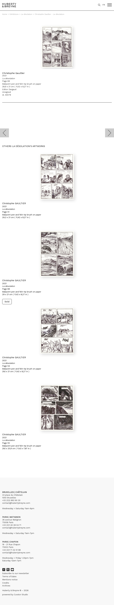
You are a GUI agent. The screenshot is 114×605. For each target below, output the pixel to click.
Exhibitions (14, 14)
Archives (6, 586)
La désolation (26, 14)
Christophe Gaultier (13, 73)
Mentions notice (10, 579)
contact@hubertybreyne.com (16, 503)
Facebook (3, 569)
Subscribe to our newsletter (15, 573)
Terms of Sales (9, 576)
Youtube (12, 569)
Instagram (8, 569)
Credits (5, 583)
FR (103, 5)
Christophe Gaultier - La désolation (49, 14)
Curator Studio (21, 594)
